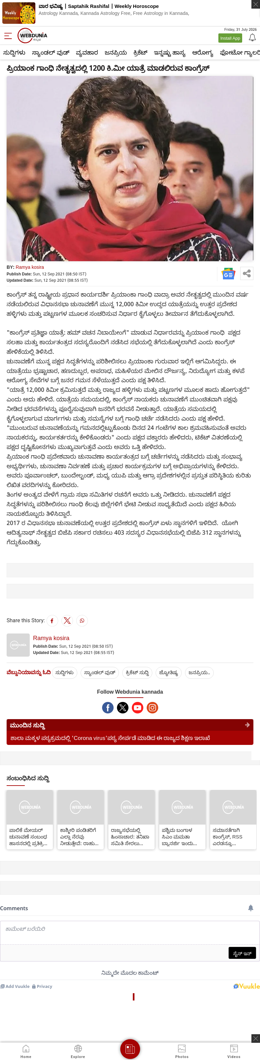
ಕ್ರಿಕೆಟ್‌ (140, 52)
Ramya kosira (30, 267)
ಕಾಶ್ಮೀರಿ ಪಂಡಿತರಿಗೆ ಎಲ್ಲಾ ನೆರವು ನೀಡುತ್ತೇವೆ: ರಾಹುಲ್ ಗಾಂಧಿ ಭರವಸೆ (80, 836)
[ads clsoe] (255, 1038)
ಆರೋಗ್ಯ (202, 52)
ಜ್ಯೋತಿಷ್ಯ (168, 672)
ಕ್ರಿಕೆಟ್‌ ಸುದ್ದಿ (137, 672)
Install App (230, 38)
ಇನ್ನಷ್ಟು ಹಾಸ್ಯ (170, 52)
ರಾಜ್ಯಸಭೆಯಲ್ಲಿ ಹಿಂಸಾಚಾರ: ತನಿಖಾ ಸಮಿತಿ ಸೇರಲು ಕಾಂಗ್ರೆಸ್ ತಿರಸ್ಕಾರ (130, 836)
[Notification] (252, 37)
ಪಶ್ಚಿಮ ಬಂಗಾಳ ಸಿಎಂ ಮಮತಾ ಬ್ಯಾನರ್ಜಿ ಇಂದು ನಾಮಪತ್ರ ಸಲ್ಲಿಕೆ (177, 836)
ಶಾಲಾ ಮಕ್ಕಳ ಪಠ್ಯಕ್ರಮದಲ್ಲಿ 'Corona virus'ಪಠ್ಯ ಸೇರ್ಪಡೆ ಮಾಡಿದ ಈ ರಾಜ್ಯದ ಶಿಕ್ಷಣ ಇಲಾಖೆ (110, 738)
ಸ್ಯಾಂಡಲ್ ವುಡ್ (50, 52)
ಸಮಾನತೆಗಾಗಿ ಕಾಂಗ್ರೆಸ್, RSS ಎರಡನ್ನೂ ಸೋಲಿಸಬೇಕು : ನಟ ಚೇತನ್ (232, 836)
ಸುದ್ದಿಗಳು (14, 52)
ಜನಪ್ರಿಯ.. (199, 672)
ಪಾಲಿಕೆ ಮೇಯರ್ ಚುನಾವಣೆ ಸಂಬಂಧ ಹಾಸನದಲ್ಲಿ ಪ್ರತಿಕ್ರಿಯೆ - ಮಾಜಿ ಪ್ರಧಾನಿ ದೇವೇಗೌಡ (29, 836)
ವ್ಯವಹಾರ (87, 52)
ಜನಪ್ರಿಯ (116, 52)
